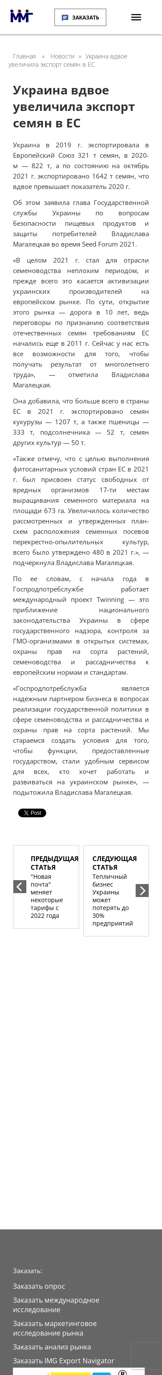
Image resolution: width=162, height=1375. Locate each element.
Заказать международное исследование (56, 1304)
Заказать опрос (39, 1286)
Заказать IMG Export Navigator (63, 1360)
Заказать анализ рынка (52, 1347)
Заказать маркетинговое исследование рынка (55, 1328)
